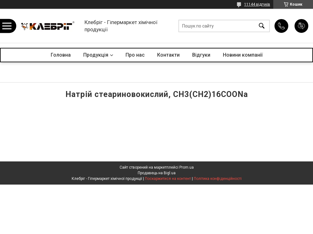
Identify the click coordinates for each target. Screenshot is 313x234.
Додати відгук (301, 26)
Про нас (135, 55)
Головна (61, 55)
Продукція (95, 55)
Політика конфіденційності (218, 178)
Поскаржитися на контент (168, 178)
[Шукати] (261, 26)
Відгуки (201, 55)
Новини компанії (243, 55)
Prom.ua (186, 167)
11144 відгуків (257, 4)
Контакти (168, 55)
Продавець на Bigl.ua (157, 173)
